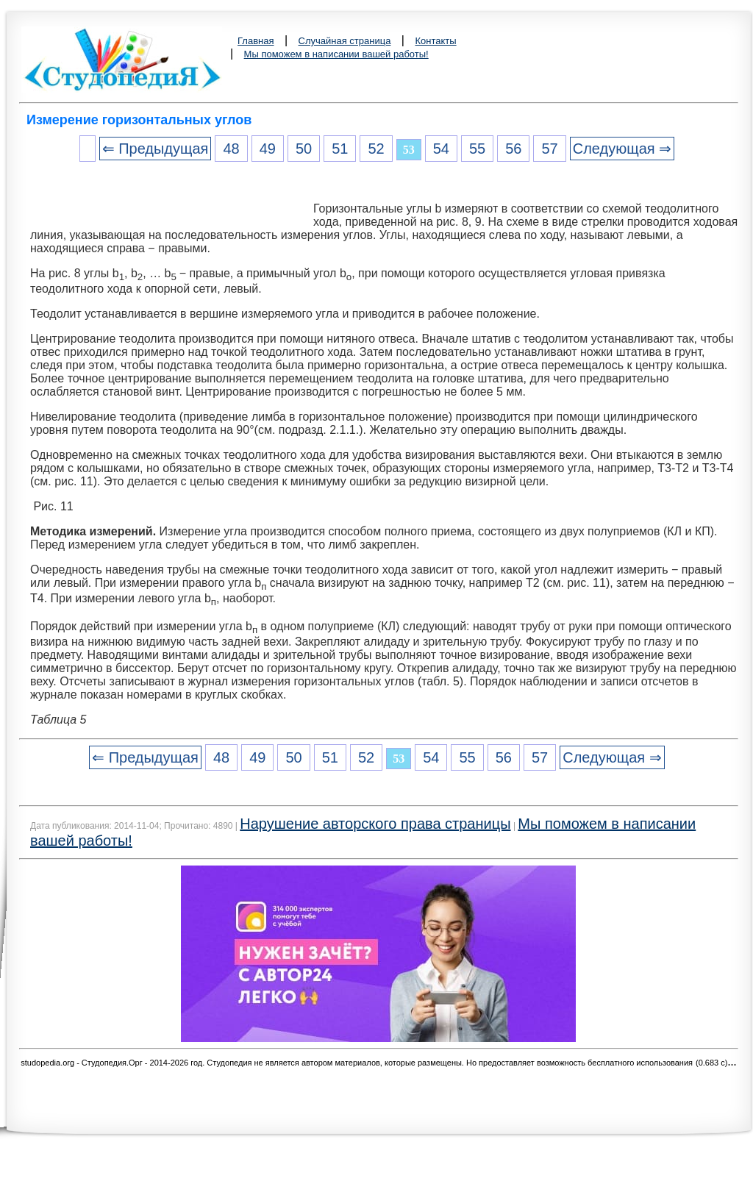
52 (376, 148)
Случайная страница (345, 40)
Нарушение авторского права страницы (375, 824)
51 (340, 148)
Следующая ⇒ (622, 148)
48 (231, 148)
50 (304, 148)
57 (549, 148)
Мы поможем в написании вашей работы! (336, 54)
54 (441, 148)
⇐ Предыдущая (155, 148)
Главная (256, 40)
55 (477, 148)
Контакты (435, 40)
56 (513, 148)
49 (268, 148)
